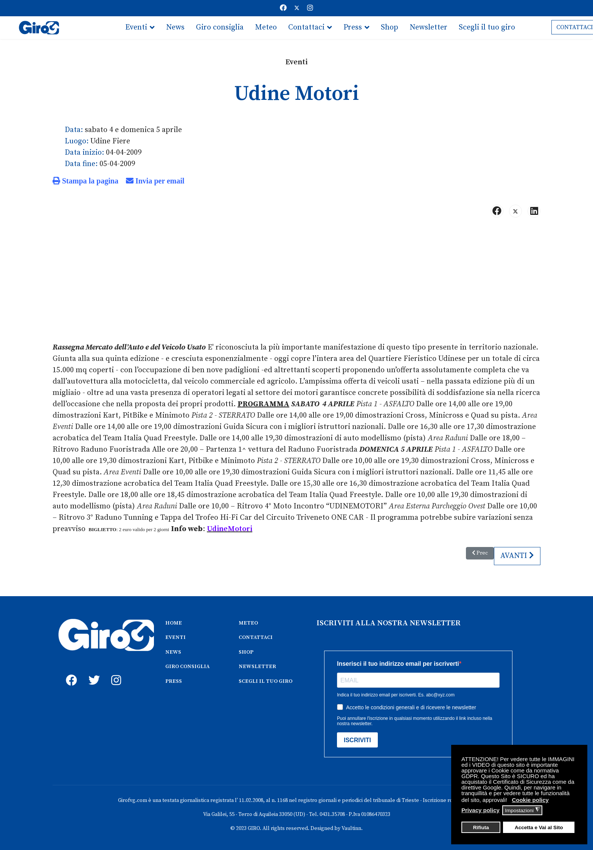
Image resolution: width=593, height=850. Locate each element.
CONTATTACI (256, 637)
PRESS (173, 681)
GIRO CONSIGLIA (187, 666)
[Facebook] (283, 8)
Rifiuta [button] (481, 827)
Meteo (266, 27)
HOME (173, 623)
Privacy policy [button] (480, 810)
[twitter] (92, 671)
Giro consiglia (220, 27)
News (175, 27)
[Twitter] (297, 8)
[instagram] (115, 671)
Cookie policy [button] (530, 800)
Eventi (136, 27)
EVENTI (175, 637)
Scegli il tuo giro (487, 27)
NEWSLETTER (257, 666)
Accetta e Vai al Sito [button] (539, 827)
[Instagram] (310, 8)
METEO (248, 623)
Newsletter (428, 27)
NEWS (173, 652)
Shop (389, 27)
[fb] (69, 671)
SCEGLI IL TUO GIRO (265, 681)
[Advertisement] (296, 283)
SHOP (246, 652)
